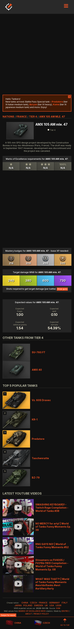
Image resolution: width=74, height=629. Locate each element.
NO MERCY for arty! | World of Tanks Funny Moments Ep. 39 (53, 526)
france (21, 116)
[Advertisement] (37, 54)
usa (51, 605)
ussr (58, 605)
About (28, 614)
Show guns (62, 289)
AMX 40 (37, 369)
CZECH (42, 623)
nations (8, 116)
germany (54, 602)
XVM (58, 608)
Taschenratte (40, 458)
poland (27, 605)
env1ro (65, 611)
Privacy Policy (41, 614)
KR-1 (35, 419)
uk (46, 605)
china (24, 602)
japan (18, 605)
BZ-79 (36, 477)
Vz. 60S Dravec (41, 400)
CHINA (13, 623)
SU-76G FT (38, 352)
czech (33, 602)
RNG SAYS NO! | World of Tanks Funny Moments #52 (52, 546)
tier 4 (33, 116)
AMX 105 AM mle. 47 (52, 116)
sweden (38, 605)
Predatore (38, 438)
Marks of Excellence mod (32, 611)
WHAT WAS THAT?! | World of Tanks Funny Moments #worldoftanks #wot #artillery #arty (52, 584)
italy (65, 602)
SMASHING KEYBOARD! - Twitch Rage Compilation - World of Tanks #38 (51, 507)
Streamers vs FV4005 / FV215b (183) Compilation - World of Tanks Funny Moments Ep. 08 (51, 564)
